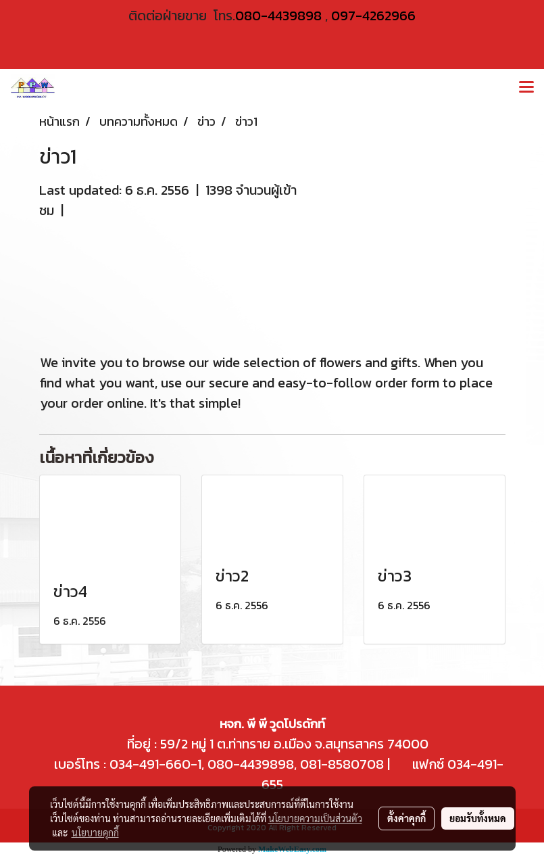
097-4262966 (373, 15)
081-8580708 (342, 764)
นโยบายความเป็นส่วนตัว (315, 818)
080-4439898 (278, 15)
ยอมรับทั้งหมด (477, 818)
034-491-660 (148, 764)
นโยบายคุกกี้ (95, 832)
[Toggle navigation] (526, 88)
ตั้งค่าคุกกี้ (406, 818)
